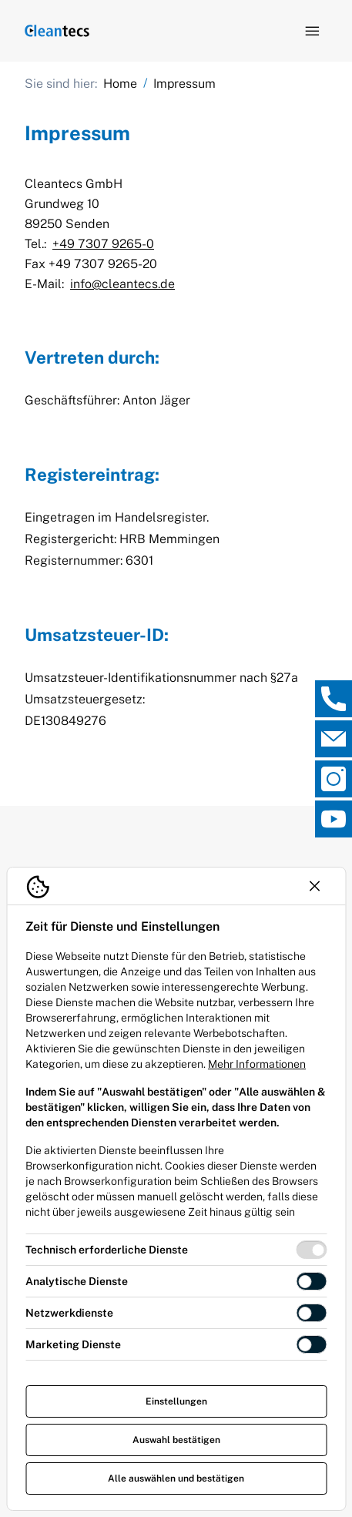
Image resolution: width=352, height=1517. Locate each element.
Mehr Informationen (257, 1064)
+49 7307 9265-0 (103, 244)
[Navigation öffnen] (312, 30)
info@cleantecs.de (122, 284)
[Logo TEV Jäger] (57, 31)
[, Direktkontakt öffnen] (333, 698)
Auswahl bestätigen (176, 1440)
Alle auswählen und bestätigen (176, 1478)
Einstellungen (176, 1401)
